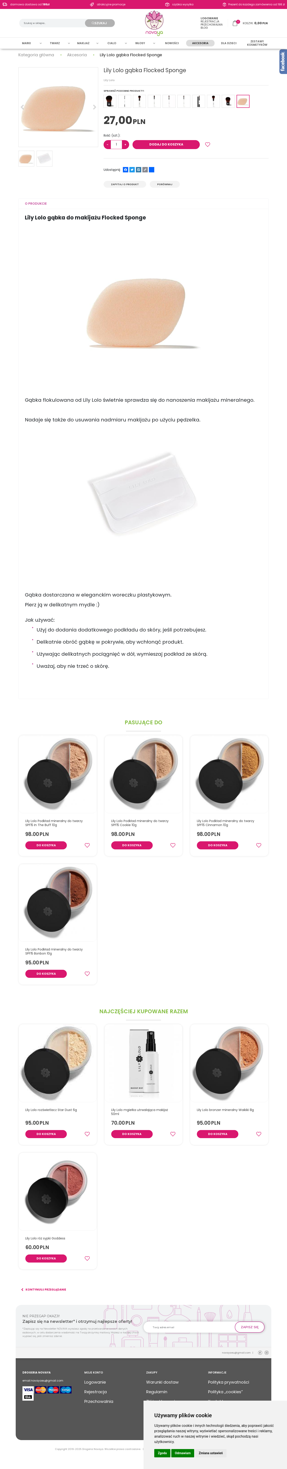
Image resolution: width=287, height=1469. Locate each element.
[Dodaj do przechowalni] (207, 144)
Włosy (140, 44)
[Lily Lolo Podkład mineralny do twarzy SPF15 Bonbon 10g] (57, 951)
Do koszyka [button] (46, 845)
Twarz (55, 44)
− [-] (107, 144)
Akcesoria (200, 44)
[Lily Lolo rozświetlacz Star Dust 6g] (51, 1110)
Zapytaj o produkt (125, 184)
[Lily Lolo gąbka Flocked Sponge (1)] (58, 107)
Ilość (112, 135)
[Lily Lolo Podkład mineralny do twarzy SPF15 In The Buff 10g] (57, 823)
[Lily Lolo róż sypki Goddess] (45, 1238)
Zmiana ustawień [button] (211, 1453)
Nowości (172, 44)
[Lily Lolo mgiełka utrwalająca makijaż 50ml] (143, 1112)
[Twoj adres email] (191, 1327)
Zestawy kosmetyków (257, 44)
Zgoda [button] (162, 1453)
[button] (36, 203)
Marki (26, 44)
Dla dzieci (229, 44)
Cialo (111, 44)
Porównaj (164, 184)
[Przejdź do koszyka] (255, 23)
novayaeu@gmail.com (236, 1352)
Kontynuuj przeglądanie (43, 1289)
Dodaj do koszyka (166, 144)
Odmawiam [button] (183, 1453)
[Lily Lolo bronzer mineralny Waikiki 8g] (225, 1110)
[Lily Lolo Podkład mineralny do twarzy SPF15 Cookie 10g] (143, 823)
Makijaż (83, 44)
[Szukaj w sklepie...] (54, 23)
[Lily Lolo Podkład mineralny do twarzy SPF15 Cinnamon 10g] (229, 823)
